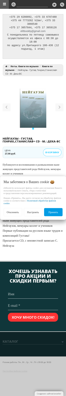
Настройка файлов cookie (15, 371)
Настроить (33, 212)
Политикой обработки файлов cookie (30, 201)
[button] (7, 109)
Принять (53, 212)
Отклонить (13, 212)
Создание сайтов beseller (49, 393)
